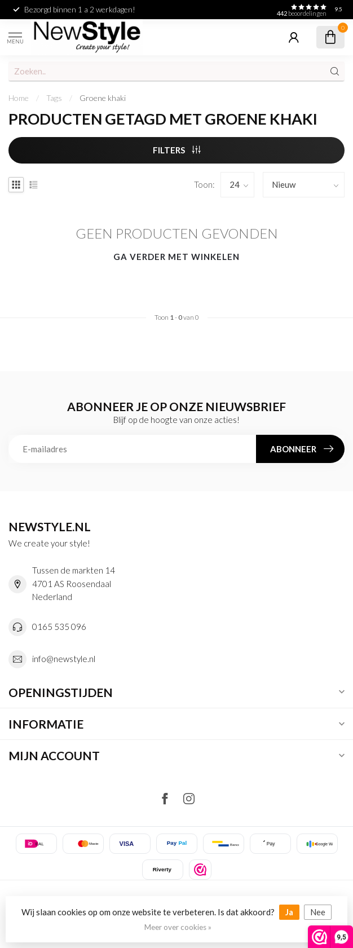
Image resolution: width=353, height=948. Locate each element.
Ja (289, 912)
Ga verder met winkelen (176, 257)
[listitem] (200, 869)
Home (18, 98)
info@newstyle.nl (63, 659)
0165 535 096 (59, 626)
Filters (177, 150)
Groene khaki (103, 98)
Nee (317, 912)
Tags (54, 98)
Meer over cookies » (177, 927)
